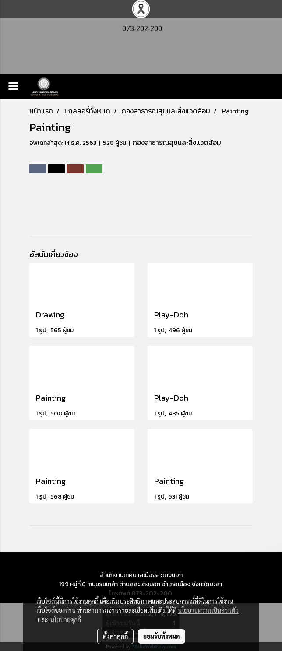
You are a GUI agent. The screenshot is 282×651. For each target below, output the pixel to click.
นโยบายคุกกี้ (65, 619)
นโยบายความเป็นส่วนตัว (208, 610)
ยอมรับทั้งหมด (161, 636)
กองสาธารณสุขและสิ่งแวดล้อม (177, 142)
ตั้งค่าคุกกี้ (115, 636)
